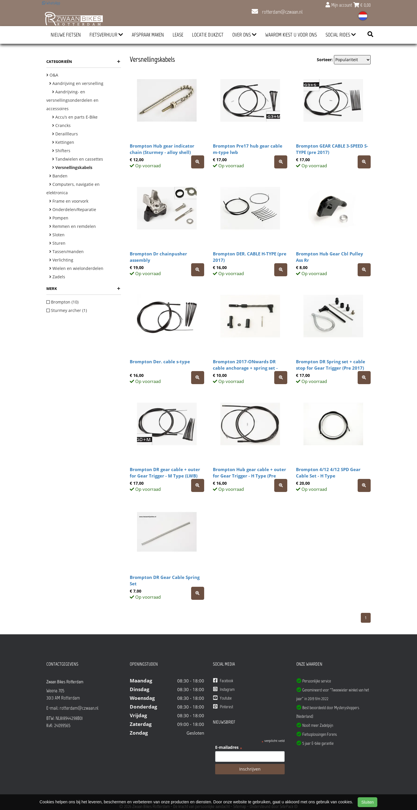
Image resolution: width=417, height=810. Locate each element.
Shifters (61, 150)
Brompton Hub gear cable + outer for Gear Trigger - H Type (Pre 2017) (249, 475)
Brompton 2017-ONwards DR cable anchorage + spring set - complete (245, 368)
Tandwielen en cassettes (77, 159)
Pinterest (223, 706)
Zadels (57, 276)
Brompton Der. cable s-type (160, 361)
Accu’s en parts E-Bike (75, 117)
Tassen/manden (66, 251)
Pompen (58, 218)
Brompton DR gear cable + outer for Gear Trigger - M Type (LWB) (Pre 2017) (165, 475)
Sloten (57, 234)
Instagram (224, 689)
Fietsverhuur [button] (106, 35)
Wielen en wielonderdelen (76, 268)
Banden (58, 176)
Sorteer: (325, 59)
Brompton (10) (62, 302)
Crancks (61, 125)
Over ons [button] (244, 35)
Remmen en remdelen (72, 226)
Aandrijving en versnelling (76, 83)
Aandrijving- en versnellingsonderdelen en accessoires (72, 100)
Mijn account (339, 5)
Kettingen (63, 142)
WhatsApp (51, 3)
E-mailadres (228, 747)
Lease (178, 35)
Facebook (223, 680)
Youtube (222, 698)
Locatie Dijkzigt (208, 35)
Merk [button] (83, 288)
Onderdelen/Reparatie (72, 209)
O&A (52, 75)
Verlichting (61, 260)
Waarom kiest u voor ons (291, 35)
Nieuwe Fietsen (66, 35)
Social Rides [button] (340, 35)
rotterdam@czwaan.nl (277, 12)
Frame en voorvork (68, 201)
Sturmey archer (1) (66, 310)
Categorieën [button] (83, 61)
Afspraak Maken (148, 35)
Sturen (57, 243)
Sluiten (367, 802)
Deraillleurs (65, 134)
